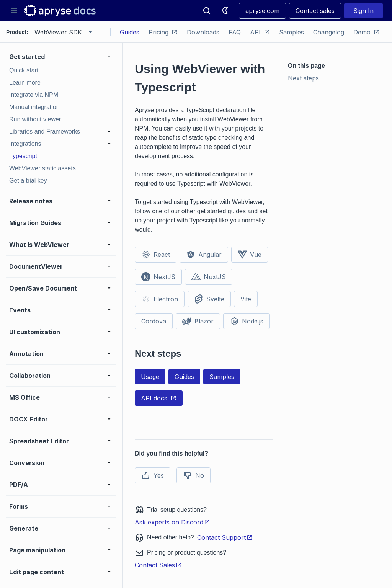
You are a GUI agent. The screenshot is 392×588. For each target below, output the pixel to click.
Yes (152, 475)
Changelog (328, 32)
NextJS (158, 276)
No (193, 475)
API (260, 32)
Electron (159, 299)
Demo (366, 32)
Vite (245, 299)
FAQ (235, 32)
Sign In (363, 11)
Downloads (203, 32)
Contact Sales (158, 565)
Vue (249, 254)
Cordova (153, 321)
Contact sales (315, 11)
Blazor (198, 321)
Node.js (246, 321)
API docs (158, 398)
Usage (150, 377)
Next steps (303, 78)
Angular (204, 254)
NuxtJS (208, 276)
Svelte (209, 299)
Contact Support (225, 537)
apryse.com (262, 11)
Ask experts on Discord (172, 522)
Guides (129, 32)
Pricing (163, 32)
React (155, 254)
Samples (291, 32)
